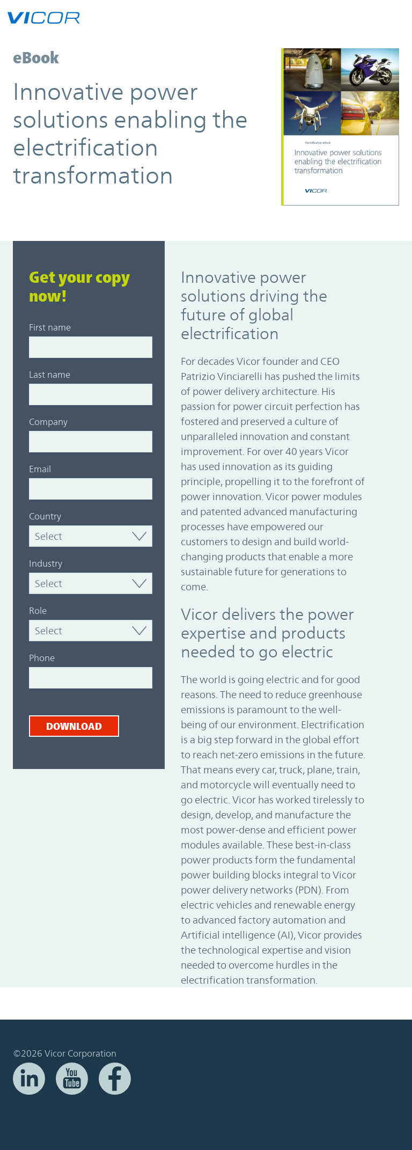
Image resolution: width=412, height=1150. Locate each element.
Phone (42, 658)
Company (48, 421)
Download (74, 726)
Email (40, 469)
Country (45, 516)
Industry (45, 563)
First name (50, 327)
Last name (49, 374)
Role (38, 610)
